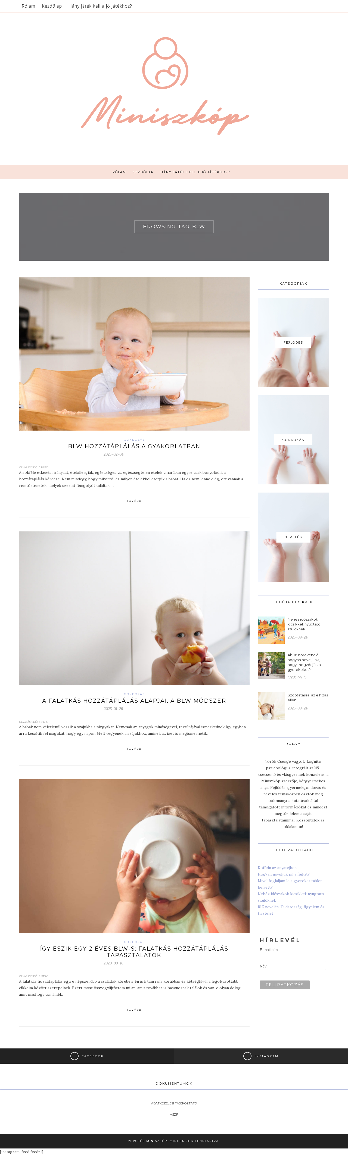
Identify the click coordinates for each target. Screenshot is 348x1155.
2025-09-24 (297, 637)
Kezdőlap (52, 6)
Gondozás (134, 439)
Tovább (134, 501)
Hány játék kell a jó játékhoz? (100, 6)
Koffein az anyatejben (277, 867)
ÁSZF (174, 1114)
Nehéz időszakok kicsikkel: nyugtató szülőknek (304, 624)
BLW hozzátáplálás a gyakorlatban (134, 446)
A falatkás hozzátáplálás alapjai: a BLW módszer (134, 701)
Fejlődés (293, 342)
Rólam (28, 6)
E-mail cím (269, 950)
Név (263, 966)
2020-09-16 (113, 963)
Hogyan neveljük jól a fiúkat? (284, 874)
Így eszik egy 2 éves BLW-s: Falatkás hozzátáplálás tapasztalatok (134, 951)
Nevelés (293, 537)
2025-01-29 (113, 708)
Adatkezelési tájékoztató (174, 1103)
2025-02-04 (113, 454)
